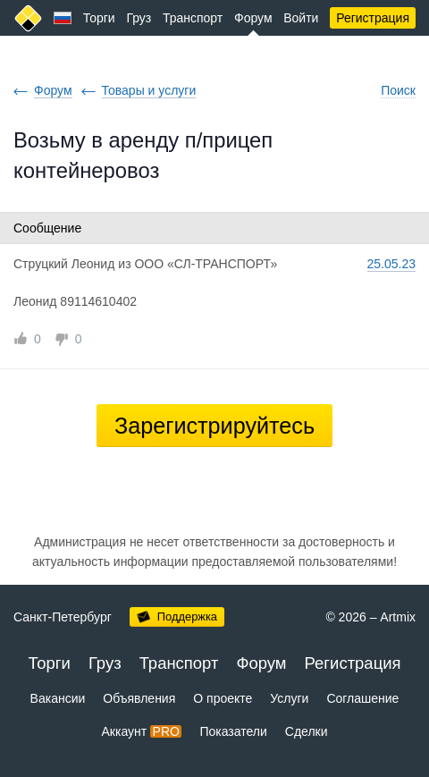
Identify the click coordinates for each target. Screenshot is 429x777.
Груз (138, 18)
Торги (99, 18)
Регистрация (372, 18)
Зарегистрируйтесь (214, 425)
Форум (253, 18)
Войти (300, 18)
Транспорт (193, 18)
